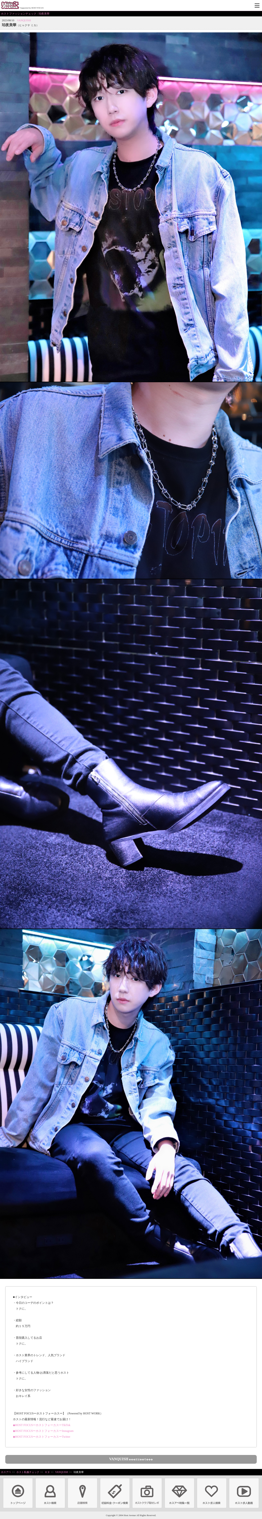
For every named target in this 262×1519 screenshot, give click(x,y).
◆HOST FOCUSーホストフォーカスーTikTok (41, 1425)
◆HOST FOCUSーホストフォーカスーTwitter (41, 1436)
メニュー (257, 5)
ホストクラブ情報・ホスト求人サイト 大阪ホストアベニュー (10, 5)
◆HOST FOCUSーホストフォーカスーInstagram (43, 1430)
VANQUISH (24, 20)
